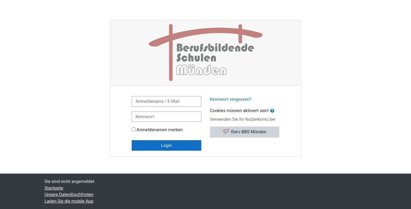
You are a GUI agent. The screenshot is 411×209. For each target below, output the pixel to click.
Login (166, 145)
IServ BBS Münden (245, 132)
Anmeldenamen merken (160, 129)
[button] (273, 111)
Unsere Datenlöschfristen (69, 194)
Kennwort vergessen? (230, 99)
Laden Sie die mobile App (69, 201)
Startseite (54, 188)
